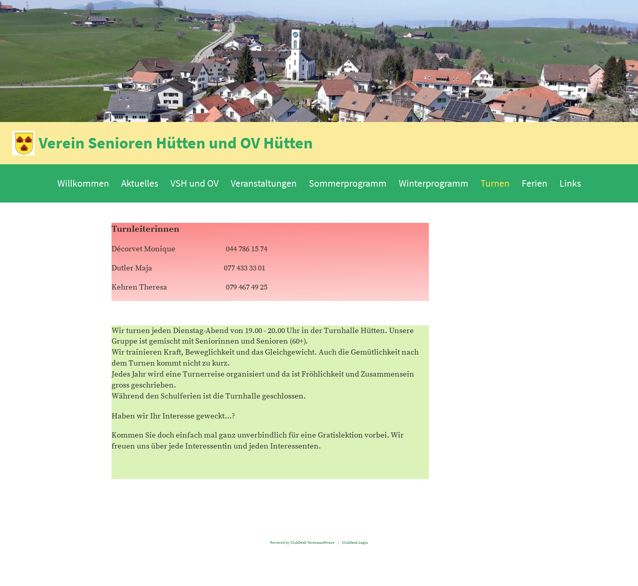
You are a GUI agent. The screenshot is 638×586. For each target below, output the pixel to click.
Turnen (495, 183)
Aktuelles (139, 183)
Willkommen (83, 183)
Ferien (534, 183)
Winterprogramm (433, 183)
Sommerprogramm (348, 183)
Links (570, 183)
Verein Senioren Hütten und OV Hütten (176, 143)
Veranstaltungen (264, 183)
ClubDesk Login (355, 542)
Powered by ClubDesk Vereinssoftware (302, 542)
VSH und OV (194, 183)
